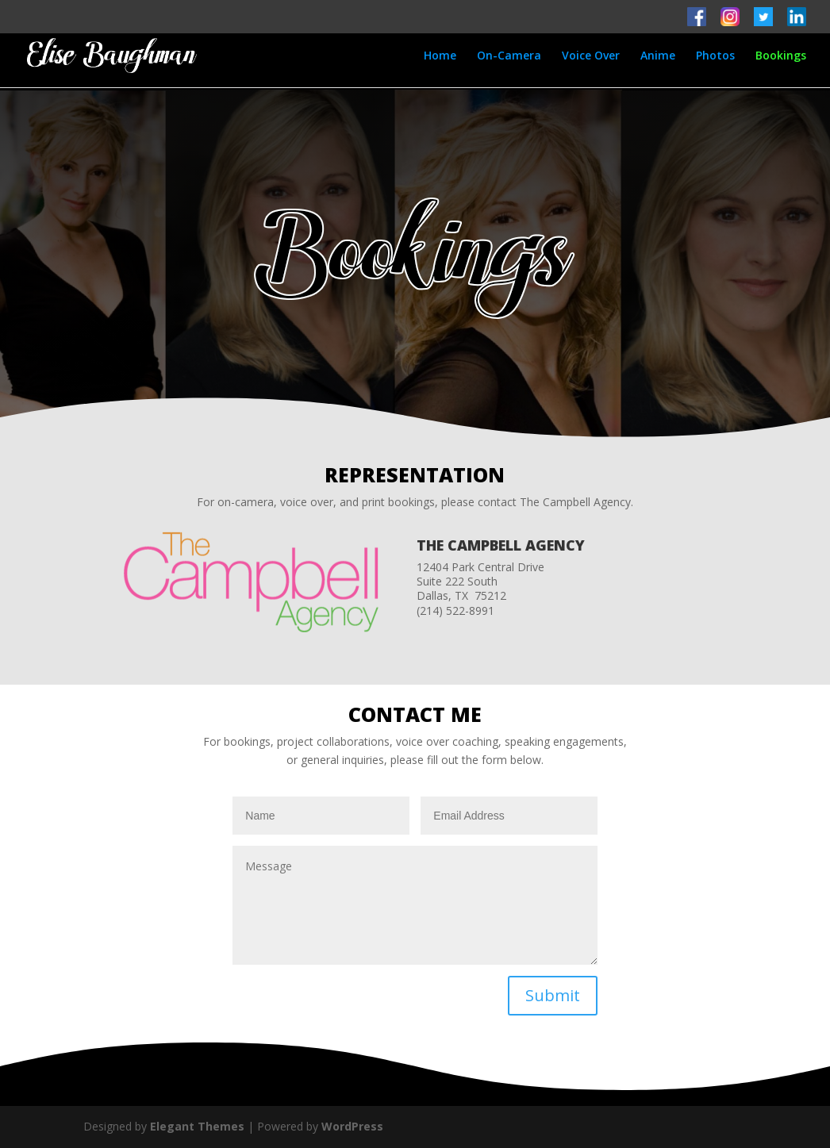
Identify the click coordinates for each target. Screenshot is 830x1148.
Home (440, 56)
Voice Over (591, 56)
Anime (657, 56)
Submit (552, 995)
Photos (715, 56)
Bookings (780, 56)
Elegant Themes (197, 1126)
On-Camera (509, 56)
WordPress (352, 1126)
